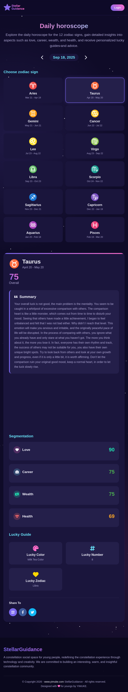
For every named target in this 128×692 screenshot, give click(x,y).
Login (117, 7)
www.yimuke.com (54, 681)
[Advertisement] (64, 404)
